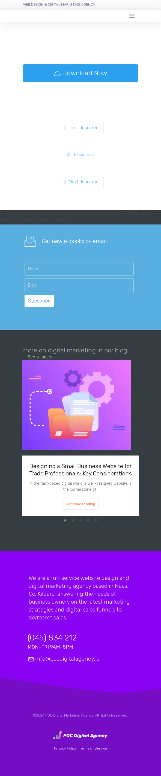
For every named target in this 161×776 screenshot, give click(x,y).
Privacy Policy (65, 748)
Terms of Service (93, 748)
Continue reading (80, 504)
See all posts (40, 357)
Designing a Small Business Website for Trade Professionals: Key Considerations (80, 470)
